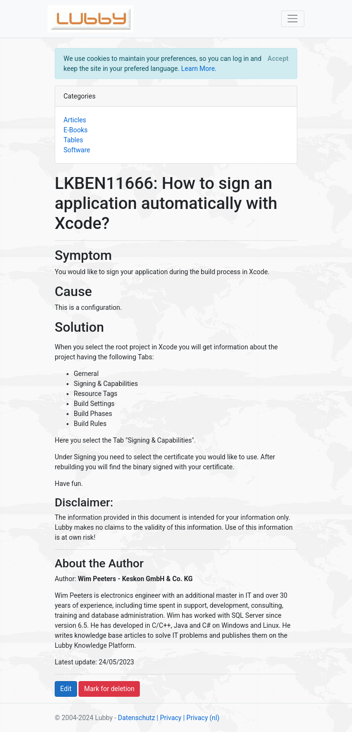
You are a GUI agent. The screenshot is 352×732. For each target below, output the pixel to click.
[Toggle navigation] (292, 18)
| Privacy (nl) (201, 718)
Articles (75, 120)
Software (77, 150)
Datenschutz (136, 718)
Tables (73, 140)
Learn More (198, 68)
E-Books (76, 130)
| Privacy (168, 718)
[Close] (278, 59)
